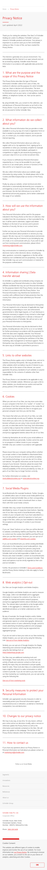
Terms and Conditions (35, 568)
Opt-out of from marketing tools (14, 681)
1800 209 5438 (13, 829)
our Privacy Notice (20, 852)
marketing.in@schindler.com (12, 246)
